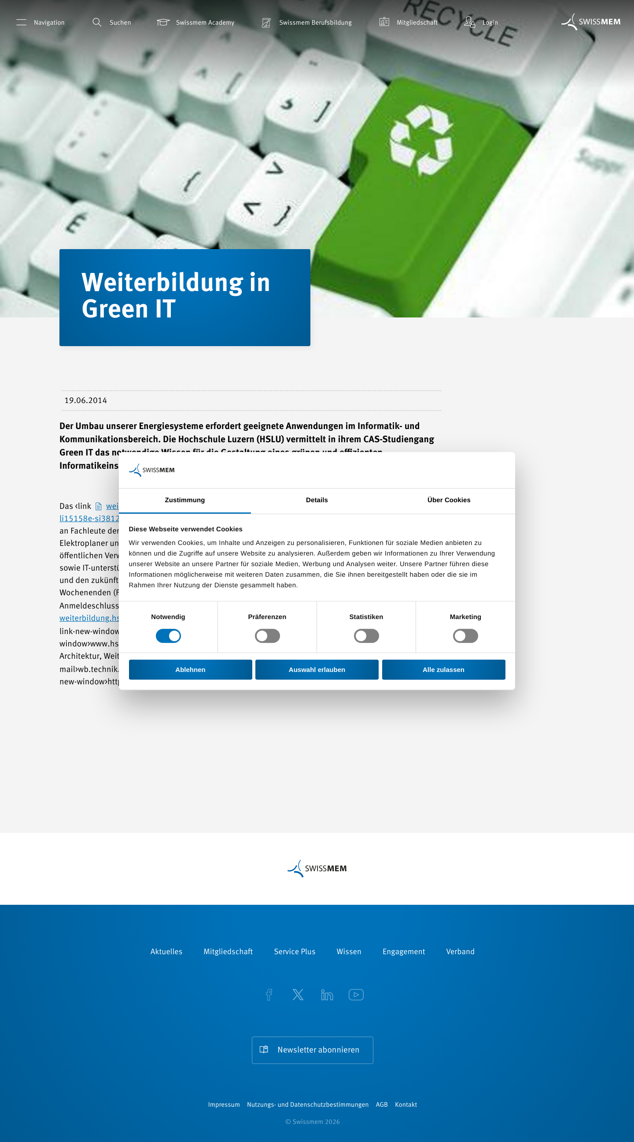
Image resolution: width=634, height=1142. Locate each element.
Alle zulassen (443, 669)
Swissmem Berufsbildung (305, 22)
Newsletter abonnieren (318, 1050)
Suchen (110, 22)
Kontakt (406, 1105)
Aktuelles (167, 952)
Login (480, 22)
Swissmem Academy (194, 22)
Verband (460, 952)
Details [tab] (317, 500)
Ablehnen (190, 669)
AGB (382, 1105)
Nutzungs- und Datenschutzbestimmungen (308, 1105)
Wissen (349, 952)
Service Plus (294, 952)
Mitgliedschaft (407, 22)
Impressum (224, 1105)
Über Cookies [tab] (449, 500)
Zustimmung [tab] (185, 500)
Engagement (404, 952)
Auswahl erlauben (317, 669)
